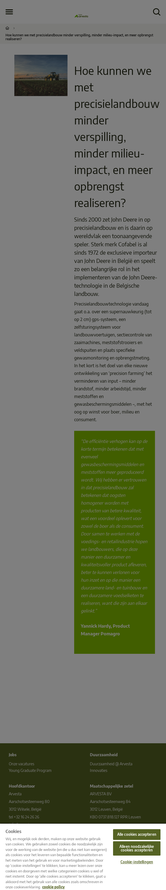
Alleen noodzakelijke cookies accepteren (136, 848)
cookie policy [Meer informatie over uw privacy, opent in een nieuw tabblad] (53, 887)
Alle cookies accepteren (136, 834)
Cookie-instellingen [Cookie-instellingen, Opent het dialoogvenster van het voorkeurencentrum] (137, 862)
